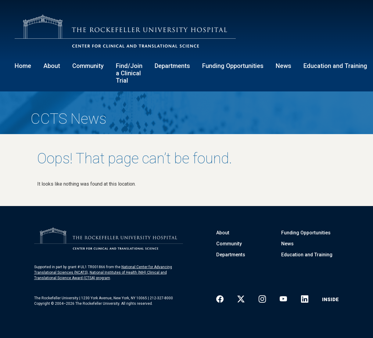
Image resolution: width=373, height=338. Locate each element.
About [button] (51, 65)
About (222, 233)
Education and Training (306, 255)
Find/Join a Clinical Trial (129, 73)
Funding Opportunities (306, 233)
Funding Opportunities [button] (233, 65)
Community (229, 244)
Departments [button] (172, 65)
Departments (230, 255)
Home (23, 65)
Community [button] (88, 65)
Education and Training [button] (335, 65)
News (283, 65)
